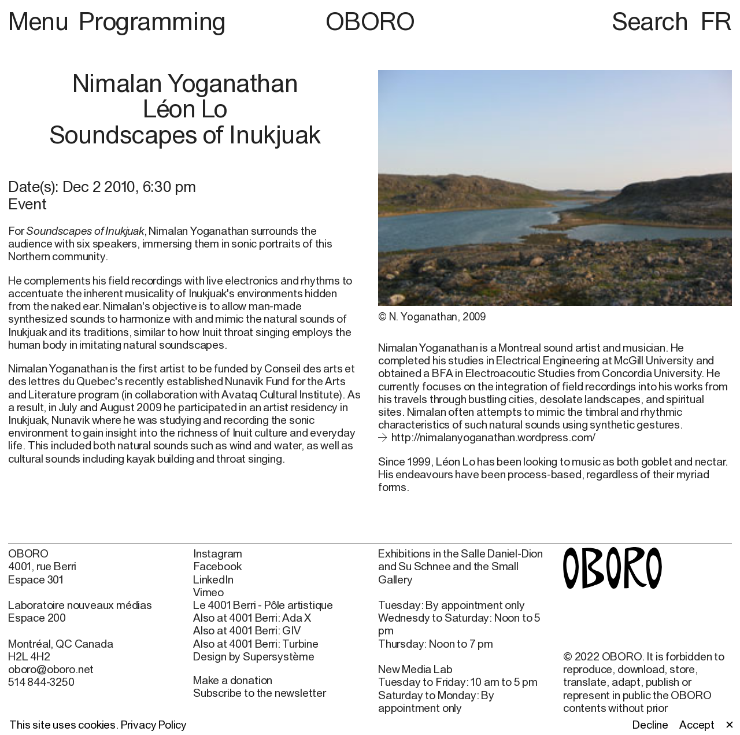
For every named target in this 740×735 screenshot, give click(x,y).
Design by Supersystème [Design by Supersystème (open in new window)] (253, 656)
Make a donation (232, 680)
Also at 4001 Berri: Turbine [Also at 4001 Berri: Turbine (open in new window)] (256, 643)
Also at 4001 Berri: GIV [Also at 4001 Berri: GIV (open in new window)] (247, 630)
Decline (650, 724)
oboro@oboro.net (51, 669)
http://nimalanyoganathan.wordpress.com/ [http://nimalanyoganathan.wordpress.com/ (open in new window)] (493, 437)
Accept (697, 724)
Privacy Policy (154, 724)
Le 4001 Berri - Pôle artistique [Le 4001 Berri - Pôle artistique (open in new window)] (263, 605)
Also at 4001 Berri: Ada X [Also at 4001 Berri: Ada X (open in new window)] (252, 617)
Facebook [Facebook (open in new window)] (217, 566)
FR (716, 20)
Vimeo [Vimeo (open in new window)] (208, 592)
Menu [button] (41, 20)
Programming (152, 20)
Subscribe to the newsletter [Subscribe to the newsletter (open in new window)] (259, 692)
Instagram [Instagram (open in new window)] (217, 553)
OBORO (370, 21)
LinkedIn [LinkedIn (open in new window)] (213, 579)
